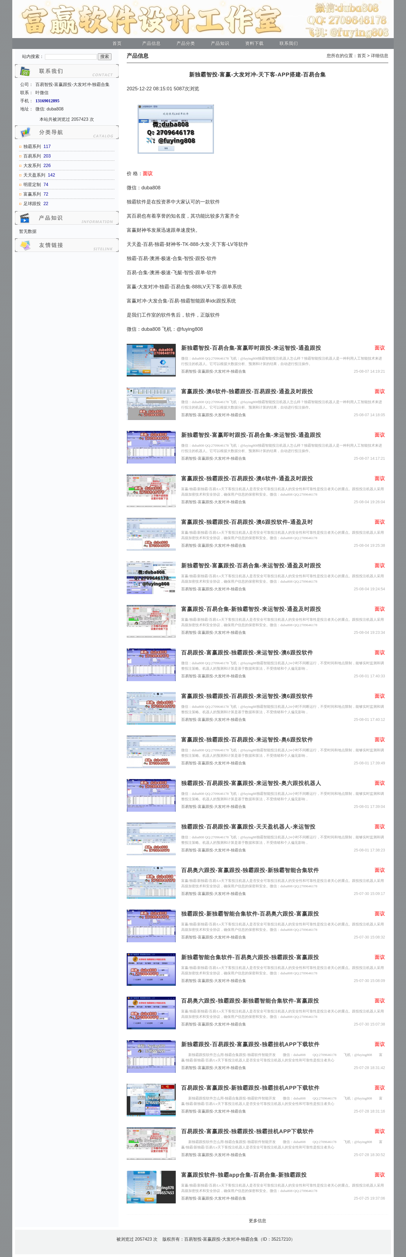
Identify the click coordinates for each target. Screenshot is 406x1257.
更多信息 (257, 1220)
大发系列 (32, 165)
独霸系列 (32, 146)
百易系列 (32, 156)
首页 (117, 43)
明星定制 (32, 184)
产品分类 (186, 43)
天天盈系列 (34, 175)
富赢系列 (32, 194)
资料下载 (254, 43)
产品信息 (151, 43)
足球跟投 (32, 203)
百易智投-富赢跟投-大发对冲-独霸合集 (213, 371)
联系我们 (289, 43)
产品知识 (220, 43)
